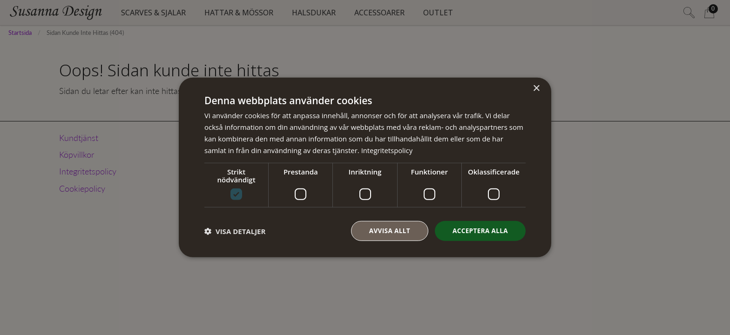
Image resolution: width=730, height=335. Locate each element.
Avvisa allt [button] (386, 230)
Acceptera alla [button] (479, 230)
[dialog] (365, 167)
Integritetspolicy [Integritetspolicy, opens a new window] (387, 149)
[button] (234, 231)
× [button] (536, 88)
